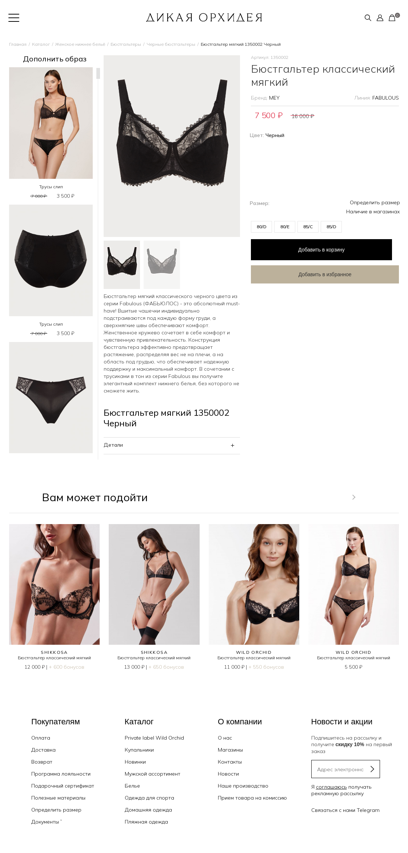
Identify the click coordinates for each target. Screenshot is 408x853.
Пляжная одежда (146, 821)
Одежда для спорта (149, 797)
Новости (228, 773)
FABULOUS (385, 97)
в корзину (309, 248)
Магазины (230, 750)
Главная (18, 44)
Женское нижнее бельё (80, 44)
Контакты (230, 762)
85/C (308, 226)
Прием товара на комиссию (252, 797)
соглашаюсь (331, 787)
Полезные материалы (58, 797)
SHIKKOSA (54, 652)
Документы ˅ (46, 821)
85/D (331, 226)
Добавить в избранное (309, 271)
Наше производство (243, 785)
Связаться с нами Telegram (345, 810)
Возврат (41, 762)
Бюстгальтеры (126, 44)
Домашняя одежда (148, 809)
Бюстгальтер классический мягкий (54, 657)
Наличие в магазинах (373, 211)
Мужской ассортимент (152, 773)
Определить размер (375, 202)
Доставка (43, 750)
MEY (274, 97)
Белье (132, 785)
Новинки (135, 762)
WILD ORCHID (254, 652)
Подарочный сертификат (62, 785)
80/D (262, 226)
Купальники (139, 750)
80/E (284, 226)
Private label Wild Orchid (154, 738)
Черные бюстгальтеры (171, 44)
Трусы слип (51, 186)
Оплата (40, 738)
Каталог (41, 44)
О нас (225, 738)
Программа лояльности (61, 773)
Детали (113, 445)
